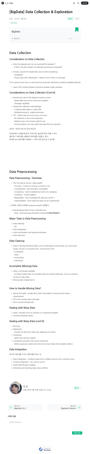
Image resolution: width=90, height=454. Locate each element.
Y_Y (10, 18)
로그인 (85, 3)
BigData (16, 32)
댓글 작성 (77, 433)
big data (14, 23)
